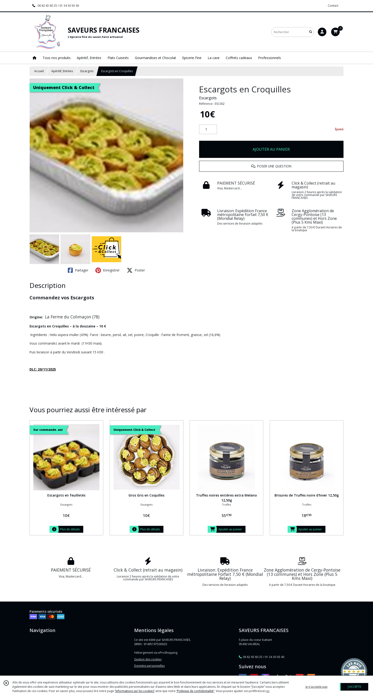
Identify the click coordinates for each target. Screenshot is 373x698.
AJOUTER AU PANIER (271, 149)
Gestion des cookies (148, 659)
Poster (136, 270)
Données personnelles (149, 666)
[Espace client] (322, 32)
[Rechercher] (311, 32)
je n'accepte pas (316, 687)
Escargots (86, 71)
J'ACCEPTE (354, 687)
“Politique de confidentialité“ (195, 691)
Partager (78, 270)
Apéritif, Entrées (62, 71)
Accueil (39, 71)
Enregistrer (107, 270)
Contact (333, 6)
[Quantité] (208, 129)
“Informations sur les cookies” (135, 691)
